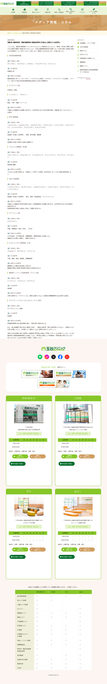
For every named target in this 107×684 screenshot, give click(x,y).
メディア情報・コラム (16, 33)
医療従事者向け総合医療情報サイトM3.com (89, 71)
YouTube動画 (84, 47)
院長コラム (83, 51)
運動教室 (82, 62)
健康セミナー (84, 66)
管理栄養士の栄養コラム (87, 58)
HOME (8, 33)
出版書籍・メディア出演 (87, 43)
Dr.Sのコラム (84, 54)
